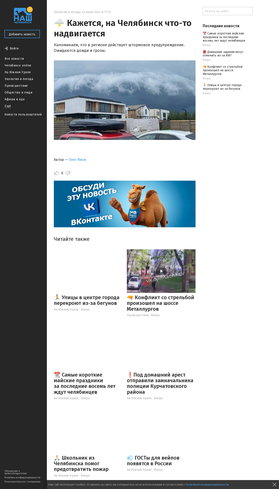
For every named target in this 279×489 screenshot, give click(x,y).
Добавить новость (22, 34)
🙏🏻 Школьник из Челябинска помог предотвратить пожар (81, 463)
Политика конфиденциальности (22, 477)
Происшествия (16, 86)
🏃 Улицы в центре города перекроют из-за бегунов (86, 300)
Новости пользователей (23, 114)
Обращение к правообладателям (15, 472)
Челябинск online (18, 65)
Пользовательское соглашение (22, 482)
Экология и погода (19, 79)
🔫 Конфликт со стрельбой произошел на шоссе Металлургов (160, 303)
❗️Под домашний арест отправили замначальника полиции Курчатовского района (160, 383)
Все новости (14, 59)
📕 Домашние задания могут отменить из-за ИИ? (223, 54)
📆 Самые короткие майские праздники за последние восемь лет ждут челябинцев (85, 383)
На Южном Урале (18, 72)
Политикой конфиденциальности (207, 484)
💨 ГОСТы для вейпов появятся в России (153, 461)
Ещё (8, 106)
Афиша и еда (14, 99)
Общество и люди (18, 92)
